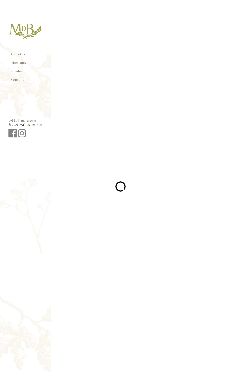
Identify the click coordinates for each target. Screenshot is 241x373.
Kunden (17, 71)
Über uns (18, 63)
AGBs (13, 120)
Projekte (18, 54)
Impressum (28, 120)
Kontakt (17, 80)
